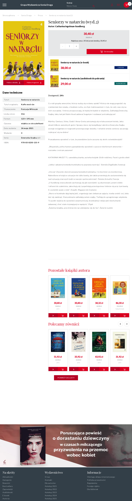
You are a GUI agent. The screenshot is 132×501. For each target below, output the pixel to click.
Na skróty (9, 472)
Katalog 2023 (51, 492)
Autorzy (6, 498)
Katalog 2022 (51, 489)
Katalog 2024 (51, 495)
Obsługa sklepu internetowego (101, 477)
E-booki (6, 495)
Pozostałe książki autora (69, 264)
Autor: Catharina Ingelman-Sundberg (66, 26)
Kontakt (48, 480)
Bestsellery (8, 486)
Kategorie (7, 480)
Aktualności (8, 477)
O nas (47, 477)
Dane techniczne (12, 92)
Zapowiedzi (8, 489)
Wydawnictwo (54, 472)
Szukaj (69, 3)
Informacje (94, 472)
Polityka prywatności (96, 480)
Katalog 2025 (51, 498)
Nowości (6, 483)
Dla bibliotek (92, 489)
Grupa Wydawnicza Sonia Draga (36, 4)
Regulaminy (92, 483)
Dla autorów (50, 483)
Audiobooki (8, 492)
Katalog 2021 (51, 486)
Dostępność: (56, 90)
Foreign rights (93, 486)
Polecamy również (63, 318)
